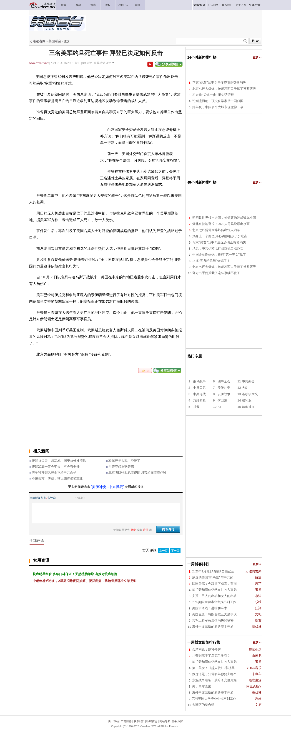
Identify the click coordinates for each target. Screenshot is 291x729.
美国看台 (54, 41)
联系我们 (139, 721)
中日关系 (199, 387)
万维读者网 (37, 41)
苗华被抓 (248, 407)
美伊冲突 (224, 387)
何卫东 (222, 400)
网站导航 (164, 721)
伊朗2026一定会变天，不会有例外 (56, 466)
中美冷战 (199, 394)
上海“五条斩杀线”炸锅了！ (211, 260)
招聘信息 (151, 721)
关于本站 (113, 721)
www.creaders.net (39, 63)
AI (219, 407)
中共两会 (248, 381)
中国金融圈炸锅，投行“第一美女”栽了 (219, 254)
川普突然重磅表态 (121, 466)
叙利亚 (246, 400)
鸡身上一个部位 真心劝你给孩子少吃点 (219, 236)
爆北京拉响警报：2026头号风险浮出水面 (221, 224)
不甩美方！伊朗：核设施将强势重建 (57, 478)
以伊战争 (224, 394)
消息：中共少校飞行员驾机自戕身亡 (217, 248)
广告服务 (126, 721)
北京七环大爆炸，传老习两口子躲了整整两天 (224, 88)
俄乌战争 (199, 381)
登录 (251, 5)
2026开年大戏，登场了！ (125, 460)
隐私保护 (177, 721)
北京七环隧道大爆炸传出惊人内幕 (216, 230)
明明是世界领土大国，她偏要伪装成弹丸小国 (224, 218)
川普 (196, 407)
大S (244, 387)
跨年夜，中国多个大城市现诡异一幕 (217, 107)
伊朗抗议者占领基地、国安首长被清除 (59, 460)
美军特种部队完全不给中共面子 (54, 472)
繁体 (202, 5)
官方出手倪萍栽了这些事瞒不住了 (216, 273)
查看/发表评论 (102, 63)
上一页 (163, 550)
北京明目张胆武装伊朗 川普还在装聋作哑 (137, 472)
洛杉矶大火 (250, 394)
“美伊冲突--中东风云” (107, 487)
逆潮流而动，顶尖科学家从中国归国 (217, 101)
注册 (258, 5)
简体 (196, 5)
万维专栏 (199, 400)
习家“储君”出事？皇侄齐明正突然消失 (219, 82)
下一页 (175, 550)
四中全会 (224, 381)
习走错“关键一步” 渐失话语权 (213, 95)
